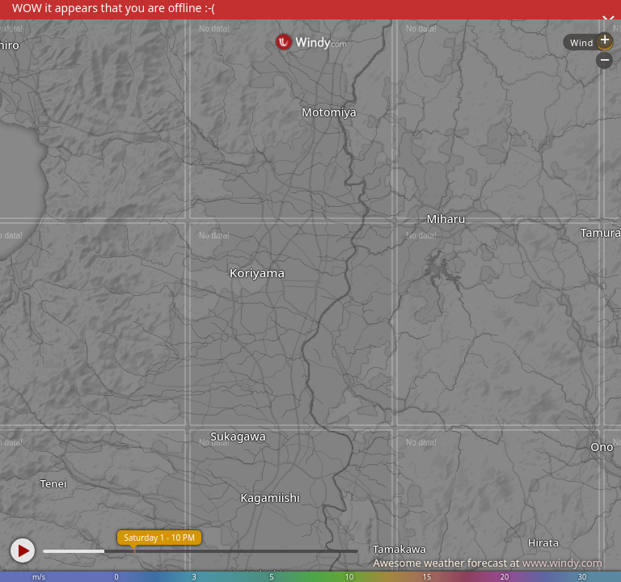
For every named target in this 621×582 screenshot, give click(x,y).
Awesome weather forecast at (487, 562)
